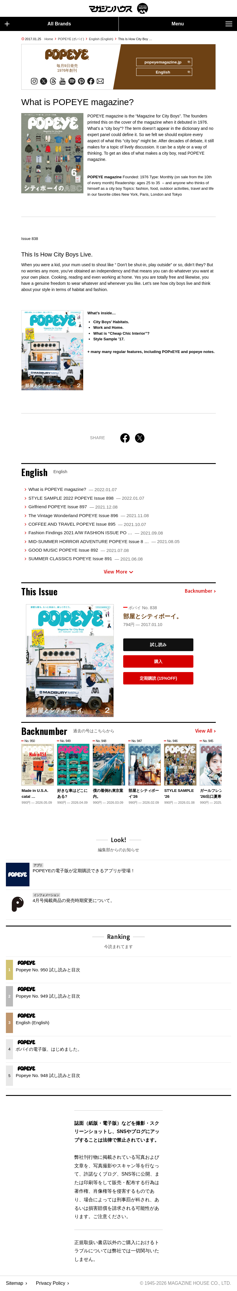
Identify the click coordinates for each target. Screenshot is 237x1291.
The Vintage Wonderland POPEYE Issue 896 (88, 516)
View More (118, 572)
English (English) (101, 39)
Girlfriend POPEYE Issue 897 (73, 507)
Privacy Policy (50, 1283)
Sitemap (14, 1283)
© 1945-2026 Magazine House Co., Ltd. (184, 1283)
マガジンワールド (118, 8)
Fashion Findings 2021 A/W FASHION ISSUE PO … (95, 533)
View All (205, 731)
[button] (210, 772)
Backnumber (200, 592)
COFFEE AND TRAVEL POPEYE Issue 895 (87, 524)
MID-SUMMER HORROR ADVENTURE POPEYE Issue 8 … (104, 542)
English (172, 73)
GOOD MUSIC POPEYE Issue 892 (78, 550)
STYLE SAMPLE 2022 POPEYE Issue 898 (86, 498)
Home (49, 39)
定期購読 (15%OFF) (158, 678)
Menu (202, 24)
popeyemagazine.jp (166, 62)
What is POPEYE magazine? (72, 490)
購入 (158, 662)
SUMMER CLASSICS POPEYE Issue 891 (85, 559)
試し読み (158, 645)
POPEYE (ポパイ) (71, 39)
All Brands (38, 24)
